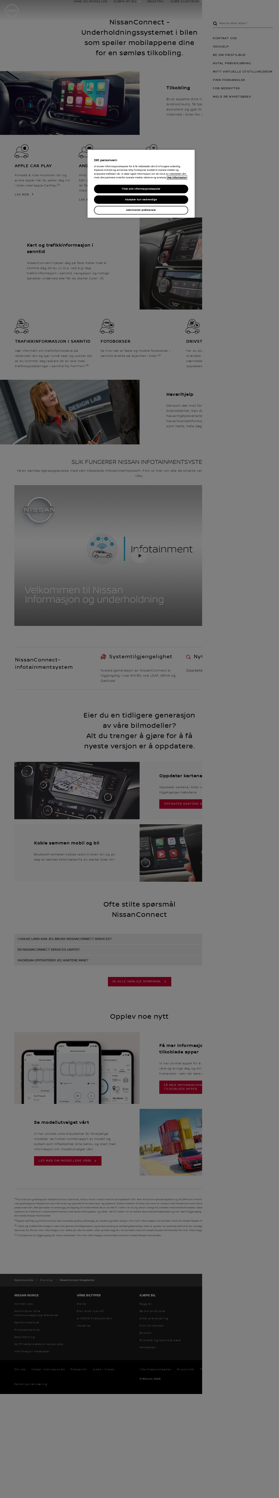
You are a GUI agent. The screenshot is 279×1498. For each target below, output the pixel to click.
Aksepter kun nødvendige (141, 199)
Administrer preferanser (141, 210)
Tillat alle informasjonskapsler (141, 189)
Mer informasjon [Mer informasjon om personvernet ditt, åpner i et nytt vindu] (176, 177)
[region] (141, 184)
